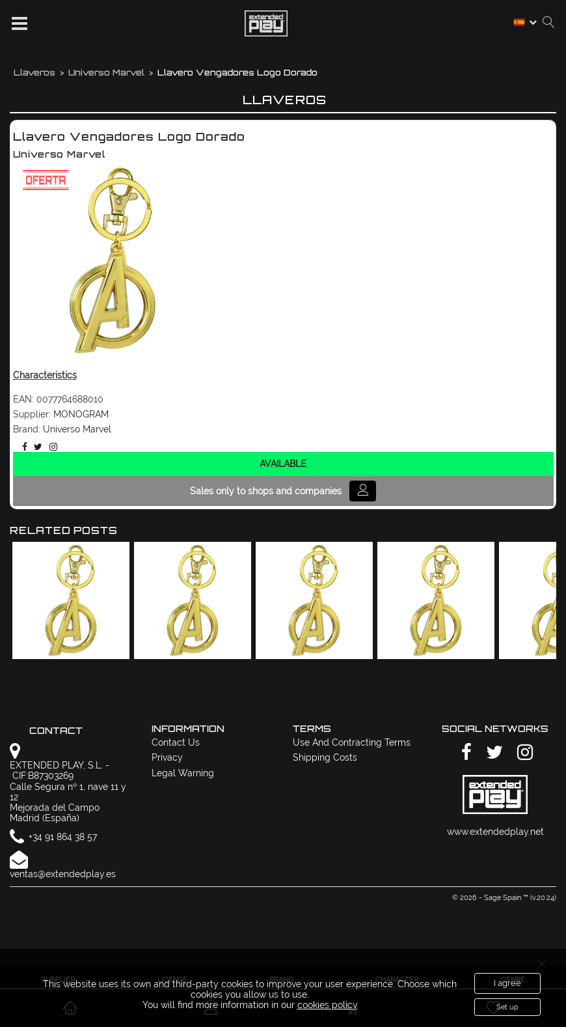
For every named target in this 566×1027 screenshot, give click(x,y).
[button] (19, 23)
